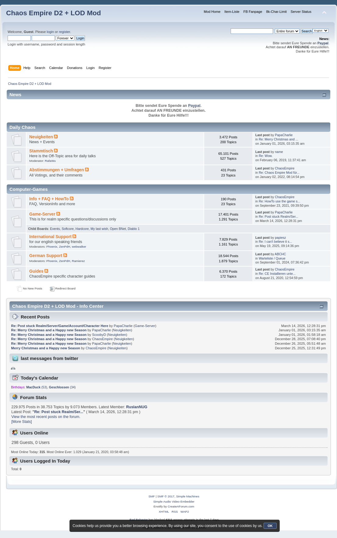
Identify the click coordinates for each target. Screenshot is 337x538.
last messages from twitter (49, 358)
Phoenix (51, 246)
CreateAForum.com (181, 506)
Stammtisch (41, 151)
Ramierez (78, 261)
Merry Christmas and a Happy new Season (45, 348)
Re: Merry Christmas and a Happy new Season (49, 330)
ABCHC (280, 254)
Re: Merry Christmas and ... (278, 139)
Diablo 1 (134, 229)
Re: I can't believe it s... (275, 241)
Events (55, 229)
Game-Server (42, 214)
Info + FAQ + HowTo (49, 199)
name (279, 152)
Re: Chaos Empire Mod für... (279, 172)
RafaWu (50, 160)
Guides (36, 271)
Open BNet (118, 229)
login (50, 32)
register (64, 32)
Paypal (322, 43)
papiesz (280, 237)
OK (270, 526)
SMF (151, 496)
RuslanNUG (136, 407)
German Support (45, 255)
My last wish (99, 229)
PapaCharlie (284, 135)
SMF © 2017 (165, 496)
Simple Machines (187, 496)
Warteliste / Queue (272, 258)
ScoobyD (99, 334)
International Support (50, 236)
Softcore (67, 229)
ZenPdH (64, 246)
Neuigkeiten (41, 137)
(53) (36, 387)
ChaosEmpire (284, 168)
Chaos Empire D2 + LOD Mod (53, 13)
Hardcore (82, 229)
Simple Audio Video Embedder (173, 501)
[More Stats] (21, 422)
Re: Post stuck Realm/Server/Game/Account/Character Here (59, 326)
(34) (62, 387)
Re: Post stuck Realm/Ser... (278, 216)
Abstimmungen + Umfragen (56, 170)
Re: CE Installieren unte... (277, 273)
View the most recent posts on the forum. (45, 417)
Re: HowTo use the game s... (279, 201)
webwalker (79, 246)
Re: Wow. (265, 156)
